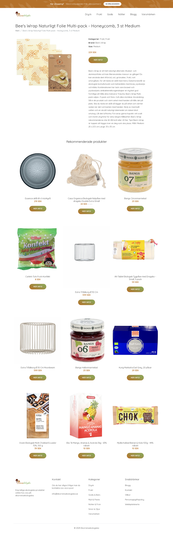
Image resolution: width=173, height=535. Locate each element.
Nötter (121, 15)
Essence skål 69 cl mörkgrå (38, 201)
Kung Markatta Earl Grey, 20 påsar (135, 370)
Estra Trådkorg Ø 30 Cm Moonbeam (38, 370)
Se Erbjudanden (112, 4)
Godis (110, 15)
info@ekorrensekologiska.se (65, 496)
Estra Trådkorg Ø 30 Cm (86, 294)
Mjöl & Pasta (94, 502)
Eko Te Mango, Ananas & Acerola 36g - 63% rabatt (86, 446)
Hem (17, 33)
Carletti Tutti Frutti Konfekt (37, 279)
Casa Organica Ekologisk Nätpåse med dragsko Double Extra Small (86, 202)
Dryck (88, 15)
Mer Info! (98, 62)
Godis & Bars (94, 497)
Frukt (99, 15)
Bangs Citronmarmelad (135, 201)
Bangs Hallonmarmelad (86, 370)
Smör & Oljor (94, 511)
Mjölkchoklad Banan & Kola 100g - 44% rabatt (135, 446)
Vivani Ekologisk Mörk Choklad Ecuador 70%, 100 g (37, 446)
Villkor (128, 497)
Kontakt (128, 492)
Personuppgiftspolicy (134, 502)
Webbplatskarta (132, 507)
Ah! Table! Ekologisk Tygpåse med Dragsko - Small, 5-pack (135, 280)
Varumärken (148, 15)
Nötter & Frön (94, 507)
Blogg (133, 15)
